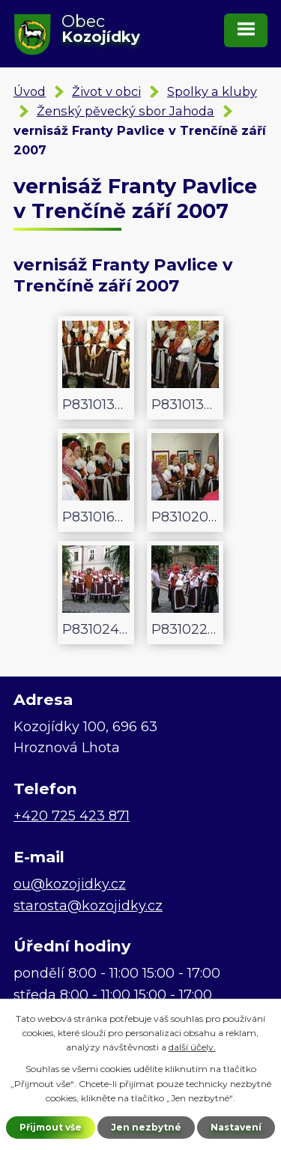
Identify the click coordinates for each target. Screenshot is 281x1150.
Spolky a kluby (212, 91)
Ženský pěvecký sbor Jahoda (125, 110)
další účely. (192, 1047)
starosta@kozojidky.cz (88, 906)
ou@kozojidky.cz (69, 884)
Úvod (29, 91)
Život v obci (106, 91)
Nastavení (236, 1127)
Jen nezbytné (146, 1127)
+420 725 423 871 (71, 816)
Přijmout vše (50, 1127)
